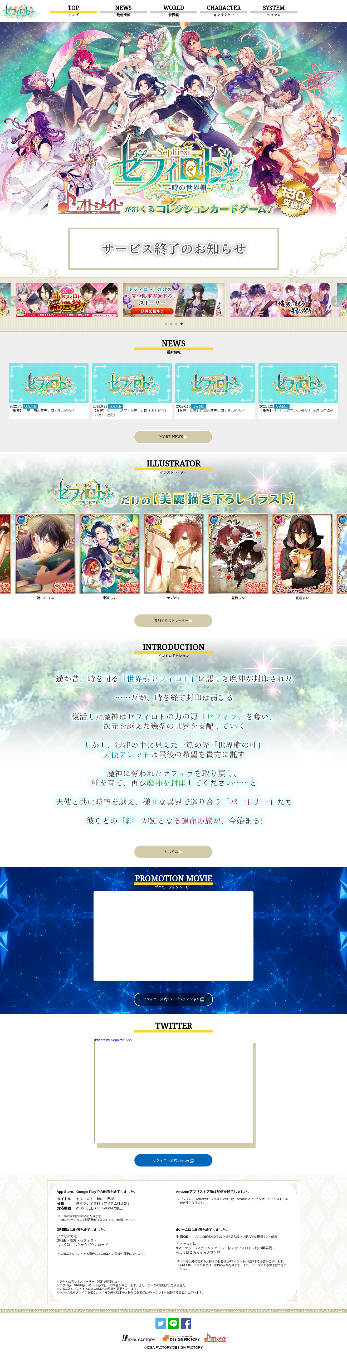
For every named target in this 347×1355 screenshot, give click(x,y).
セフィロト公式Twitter (173, 1161)
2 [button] (172, 325)
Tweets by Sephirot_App (113, 1040)
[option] (67, 300)
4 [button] (182, 325)
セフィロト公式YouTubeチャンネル (173, 999)
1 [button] (167, 325)
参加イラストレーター (173, 621)
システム (173, 852)
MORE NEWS (173, 437)
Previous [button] (12, 300)
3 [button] (177, 325)
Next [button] (335, 300)
